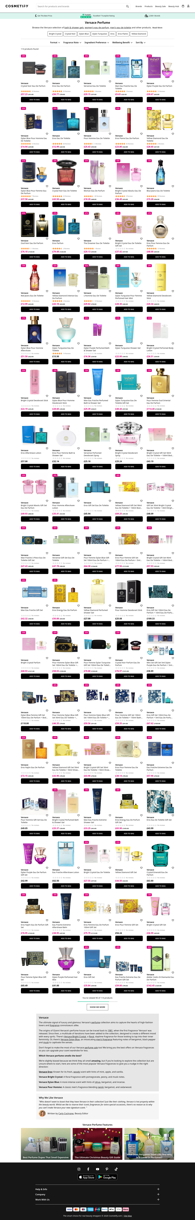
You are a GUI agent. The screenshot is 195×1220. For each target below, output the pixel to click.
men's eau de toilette (120, 27)
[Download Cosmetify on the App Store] (87, 1177)
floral (91, 1036)
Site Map (128, 1216)
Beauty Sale (160, 6)
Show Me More (97, 1007)
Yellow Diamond (138, 33)
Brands (139, 6)
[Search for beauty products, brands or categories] (83, 6)
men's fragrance (104, 1039)
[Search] (127, 6)
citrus (97, 1082)
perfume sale (91, 1047)
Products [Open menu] (149, 6)
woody (76, 1071)
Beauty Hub (173, 6)
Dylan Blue (84, 33)
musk (46, 1042)
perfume (95, 1022)
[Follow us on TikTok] (116, 1169)
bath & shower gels (74, 27)
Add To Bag (34, 99)
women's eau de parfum (97, 27)
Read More (157, 27)
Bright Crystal (55, 33)
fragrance (54, 1025)
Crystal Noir (70, 33)
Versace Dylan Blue (70, 1039)
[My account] (188, 6)
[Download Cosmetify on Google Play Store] (107, 1177)
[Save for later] (45, 80)
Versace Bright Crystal (75, 1036)
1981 (110, 1030)
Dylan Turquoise (99, 33)
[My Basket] (183, 6)
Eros (112, 33)
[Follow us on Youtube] (97, 1169)
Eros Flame (123, 33)
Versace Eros (45, 1071)
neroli (101, 1087)
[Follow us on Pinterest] (107, 1169)
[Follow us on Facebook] (88, 1169)
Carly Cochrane (66, 1113)
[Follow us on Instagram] (79, 1169)
